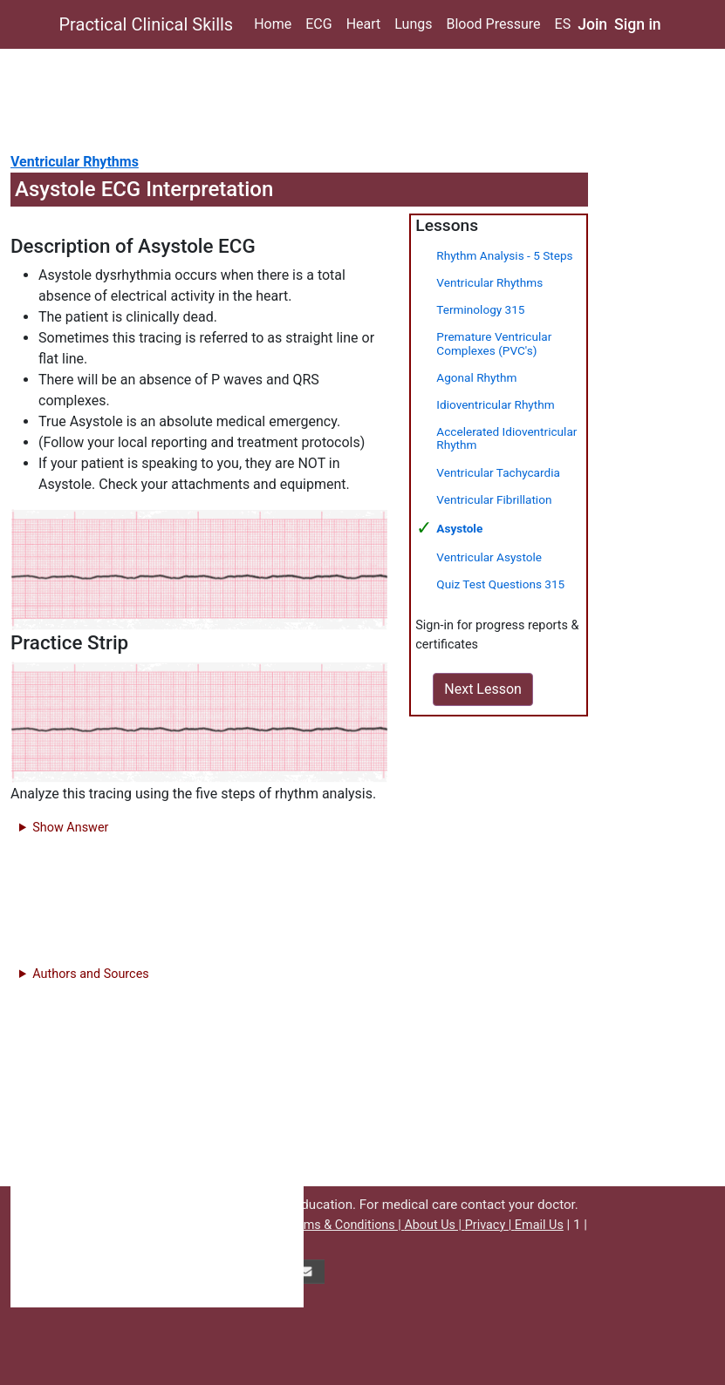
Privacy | (490, 1225)
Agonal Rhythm (476, 377)
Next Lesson (483, 689)
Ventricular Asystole (489, 557)
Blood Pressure (493, 24)
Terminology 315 (480, 309)
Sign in (637, 24)
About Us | (434, 1225)
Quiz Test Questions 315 (500, 584)
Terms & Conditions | (344, 1225)
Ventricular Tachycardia (498, 472)
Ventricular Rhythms (74, 161)
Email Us (539, 1225)
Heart (363, 24)
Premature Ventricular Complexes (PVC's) (493, 342)
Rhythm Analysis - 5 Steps (504, 255)
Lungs (413, 24)
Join (592, 24)
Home (272, 24)
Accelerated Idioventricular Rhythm (506, 437)
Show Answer (70, 827)
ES (563, 24)
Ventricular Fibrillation (493, 499)
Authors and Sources (90, 974)
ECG (318, 24)
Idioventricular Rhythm (495, 404)
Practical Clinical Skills (146, 24)
